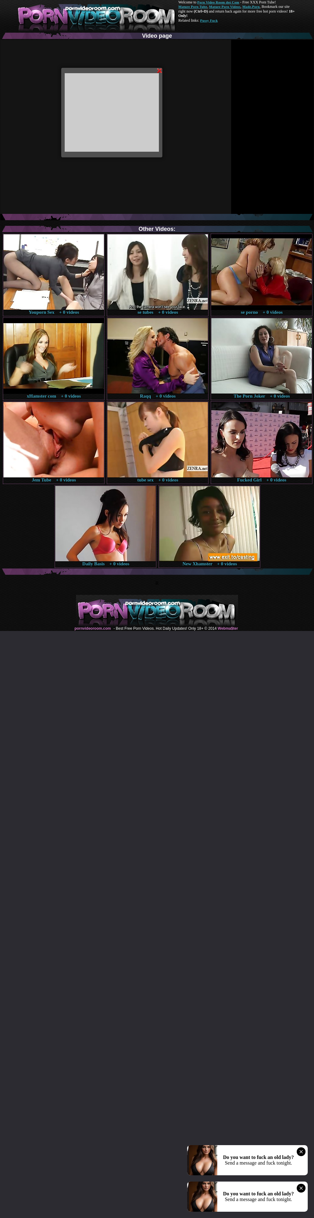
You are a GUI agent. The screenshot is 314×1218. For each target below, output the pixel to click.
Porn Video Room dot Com (218, 2)
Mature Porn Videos (225, 6)
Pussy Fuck (209, 20)
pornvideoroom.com (92, 628)
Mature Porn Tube (192, 6)
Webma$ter (228, 628)
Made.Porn (251, 6)
